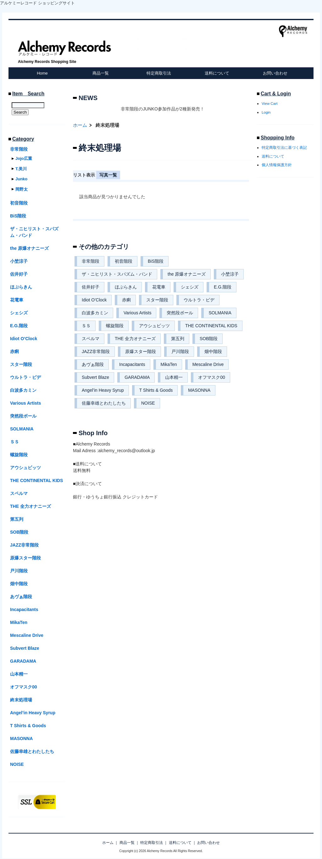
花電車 (158, 286)
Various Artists (137, 312)
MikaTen (169, 364)
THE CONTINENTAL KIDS (211, 325)
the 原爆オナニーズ (187, 274)
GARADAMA (137, 377)
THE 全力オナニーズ (135, 338)
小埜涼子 (230, 274)
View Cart (269, 103)
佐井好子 (90, 286)
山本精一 (174, 377)
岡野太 (21, 189)
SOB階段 (209, 338)
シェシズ (189, 286)
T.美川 (21, 168)
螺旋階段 (115, 325)
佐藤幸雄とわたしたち (104, 403)
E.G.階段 (222, 286)
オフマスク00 (211, 377)
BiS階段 (156, 261)
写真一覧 (108, 174)
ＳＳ (86, 325)
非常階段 (90, 261)
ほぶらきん (126, 286)
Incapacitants (132, 364)
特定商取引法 (159, 73)
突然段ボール (180, 312)
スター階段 (157, 299)
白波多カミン (95, 312)
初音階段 (123, 261)
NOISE (148, 403)
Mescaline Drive (208, 364)
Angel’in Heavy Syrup (103, 390)
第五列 (177, 338)
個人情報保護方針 (277, 165)
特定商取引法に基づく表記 (284, 147)
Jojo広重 (23, 158)
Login (266, 112)
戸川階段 (180, 351)
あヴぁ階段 (93, 364)
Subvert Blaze (95, 377)
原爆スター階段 (140, 351)
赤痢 (126, 299)
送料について (217, 73)
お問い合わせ (275, 73)
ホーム (80, 125)
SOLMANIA (219, 312)
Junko (21, 179)
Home (42, 73)
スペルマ (90, 338)
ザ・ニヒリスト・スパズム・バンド (117, 274)
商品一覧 (100, 73)
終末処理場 (21, 699)
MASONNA (199, 390)
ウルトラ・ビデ (199, 299)
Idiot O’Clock (94, 299)
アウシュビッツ (154, 325)
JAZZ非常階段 (96, 351)
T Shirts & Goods (156, 390)
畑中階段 (213, 351)
